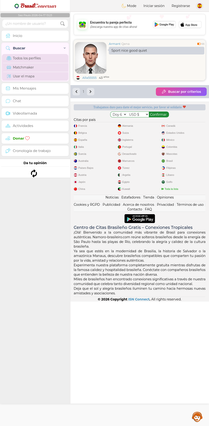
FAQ (148, 334)
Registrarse (181, 6)
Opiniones (165, 322)
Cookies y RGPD (87, 329)
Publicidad (111, 329)
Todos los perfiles (24, 58)
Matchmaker (20, 67)
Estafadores (130, 322)
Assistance (197, 416)
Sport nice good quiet (129, 50)
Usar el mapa (20, 76)
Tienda (148, 322)
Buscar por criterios (181, 91)
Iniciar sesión (154, 6)
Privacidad (165, 329)
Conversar (35, 5)
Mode (128, 6)
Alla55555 (89, 77)
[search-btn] (62, 24)
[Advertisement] (139, 24)
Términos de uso (190, 329)
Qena (125, 44)
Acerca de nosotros (138, 329)
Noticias (112, 322)
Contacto (134, 334)
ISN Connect (139, 424)
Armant (115, 44)
